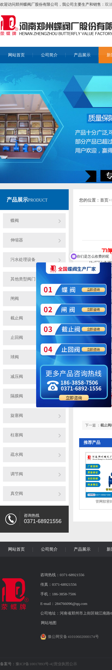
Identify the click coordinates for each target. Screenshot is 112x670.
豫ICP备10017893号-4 (34, 664)
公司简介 (49, 55)
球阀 (14, 357)
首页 (104, 200)
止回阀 (16, 337)
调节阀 (16, 474)
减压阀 (16, 376)
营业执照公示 (65, 664)
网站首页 (16, 55)
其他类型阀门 (23, 279)
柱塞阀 (16, 435)
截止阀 (16, 318)
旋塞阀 (16, 415)
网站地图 (48, 623)
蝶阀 (14, 220)
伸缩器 (16, 240)
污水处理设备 (23, 259)
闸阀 (14, 298)
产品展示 (82, 55)
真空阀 (16, 493)
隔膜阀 (16, 396)
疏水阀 (16, 454)
